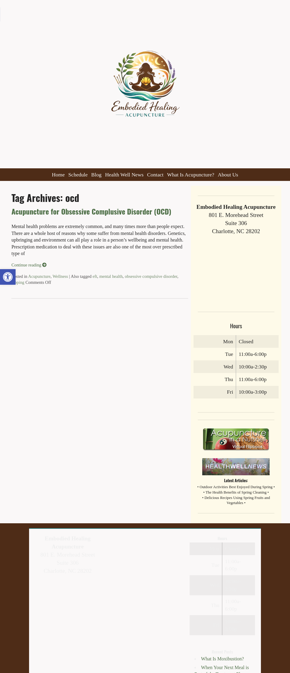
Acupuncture (39, 276)
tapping (17, 282)
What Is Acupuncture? (190, 175)
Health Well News (124, 175)
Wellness (60, 276)
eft (95, 276)
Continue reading (28, 265)
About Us (228, 175)
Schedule (78, 175)
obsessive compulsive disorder (151, 276)
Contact (155, 175)
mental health (111, 276)
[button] (8, 277)
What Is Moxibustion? (222, 658)
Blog (96, 175)
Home (58, 175)
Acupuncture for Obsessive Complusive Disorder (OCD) (91, 211)
